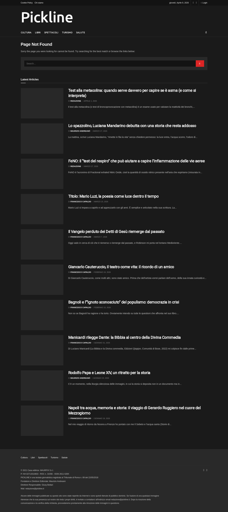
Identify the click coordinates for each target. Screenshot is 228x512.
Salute (80, 32)
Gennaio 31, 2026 (101, 343)
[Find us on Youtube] (196, 3)
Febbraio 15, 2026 (102, 307)
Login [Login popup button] (204, 3)
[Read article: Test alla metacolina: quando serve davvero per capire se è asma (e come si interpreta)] (42, 103)
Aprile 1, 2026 (90, 101)
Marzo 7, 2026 (100, 237)
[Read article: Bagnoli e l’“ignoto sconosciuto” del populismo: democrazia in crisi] (42, 315)
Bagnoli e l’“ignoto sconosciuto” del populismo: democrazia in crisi (123, 302)
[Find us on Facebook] (193, 3)
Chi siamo (39, 3)
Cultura (26, 32)
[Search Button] (206, 32)
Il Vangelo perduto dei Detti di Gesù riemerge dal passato (116, 231)
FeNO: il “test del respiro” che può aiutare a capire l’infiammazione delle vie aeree (136, 161)
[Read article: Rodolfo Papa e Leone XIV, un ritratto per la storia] (42, 385)
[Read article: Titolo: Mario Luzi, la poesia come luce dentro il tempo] (42, 209)
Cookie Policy (27, 3)
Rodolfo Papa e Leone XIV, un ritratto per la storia (109, 373)
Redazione (76, 101)
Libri (38, 32)
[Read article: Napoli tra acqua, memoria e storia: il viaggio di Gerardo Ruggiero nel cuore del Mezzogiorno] (42, 420)
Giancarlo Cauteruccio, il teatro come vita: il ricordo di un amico (121, 267)
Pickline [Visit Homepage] (47, 17)
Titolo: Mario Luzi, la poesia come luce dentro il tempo (113, 196)
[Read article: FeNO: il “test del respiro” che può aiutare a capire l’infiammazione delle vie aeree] (42, 174)
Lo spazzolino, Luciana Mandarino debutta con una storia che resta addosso (132, 126)
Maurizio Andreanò (80, 131)
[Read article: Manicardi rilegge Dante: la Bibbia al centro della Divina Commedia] (42, 350)
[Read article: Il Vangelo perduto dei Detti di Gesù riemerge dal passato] (42, 244)
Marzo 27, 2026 (99, 131)
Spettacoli (51, 32)
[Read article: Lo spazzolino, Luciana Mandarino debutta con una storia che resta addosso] (42, 138)
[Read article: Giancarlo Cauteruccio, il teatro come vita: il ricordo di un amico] (42, 279)
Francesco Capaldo (81, 202)
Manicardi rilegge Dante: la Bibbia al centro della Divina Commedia (124, 337)
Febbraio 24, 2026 (102, 272)
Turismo (67, 32)
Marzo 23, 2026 (100, 202)
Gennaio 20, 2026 (100, 378)
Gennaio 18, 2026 (101, 418)
